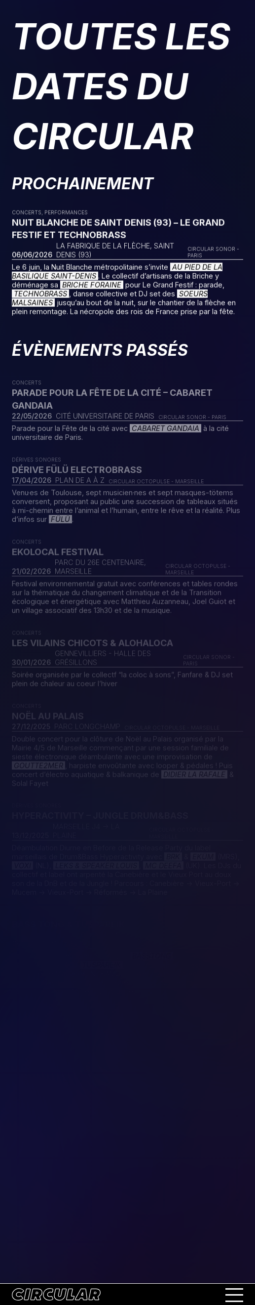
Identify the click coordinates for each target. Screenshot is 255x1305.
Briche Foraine (91, 285)
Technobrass (40, 294)
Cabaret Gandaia (165, 431)
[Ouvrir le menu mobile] (234, 1295)
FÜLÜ (60, 522)
